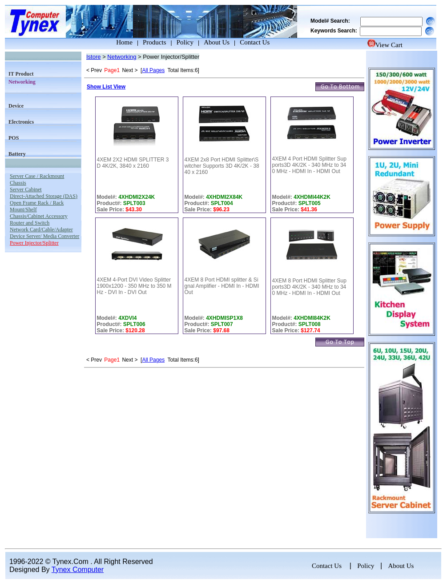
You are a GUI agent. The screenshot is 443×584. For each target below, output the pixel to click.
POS (13, 138)
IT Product (21, 74)
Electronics (21, 122)
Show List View (106, 87)
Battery (17, 154)
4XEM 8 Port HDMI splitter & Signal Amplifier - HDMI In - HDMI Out (222, 286)
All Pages (153, 70)
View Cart (385, 44)
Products (154, 42)
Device (16, 106)
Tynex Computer (78, 569)
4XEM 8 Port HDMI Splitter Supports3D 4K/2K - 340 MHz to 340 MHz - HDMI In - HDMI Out (309, 287)
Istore (93, 56)
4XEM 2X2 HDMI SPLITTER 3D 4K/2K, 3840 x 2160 (133, 163)
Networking (121, 56)
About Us (217, 42)
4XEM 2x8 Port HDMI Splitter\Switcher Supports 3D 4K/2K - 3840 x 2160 (222, 166)
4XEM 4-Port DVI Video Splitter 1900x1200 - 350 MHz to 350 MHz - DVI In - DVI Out (134, 286)
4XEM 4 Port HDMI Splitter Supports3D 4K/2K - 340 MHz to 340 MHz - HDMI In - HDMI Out (309, 165)
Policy (185, 42)
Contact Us (255, 42)
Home (116, 42)
